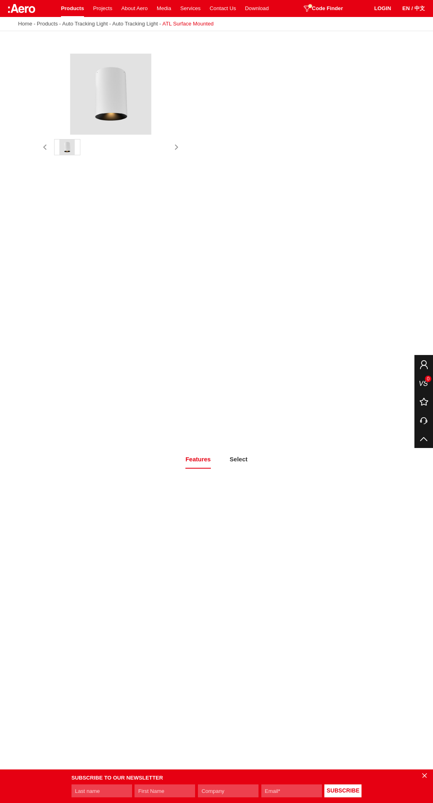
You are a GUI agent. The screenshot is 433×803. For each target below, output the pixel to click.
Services (190, 8)
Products (72, 8)
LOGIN (382, 8)
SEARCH (358, 8)
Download (257, 8)
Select (239, 459)
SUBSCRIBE (343, 791)
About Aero (134, 8)
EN (406, 8)
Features (198, 459)
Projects (102, 8)
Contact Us (223, 8)
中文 (419, 8)
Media (164, 8)
